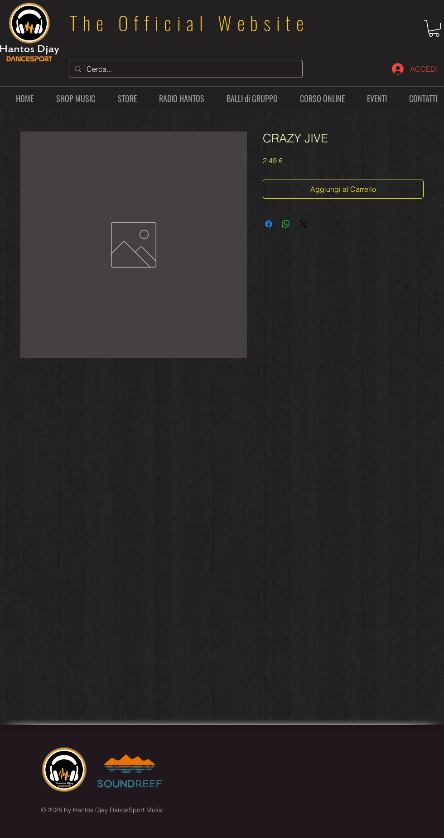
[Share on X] (303, 224)
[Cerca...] (185, 69)
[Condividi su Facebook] (268, 224)
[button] (434, 28)
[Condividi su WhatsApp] (285, 224)
